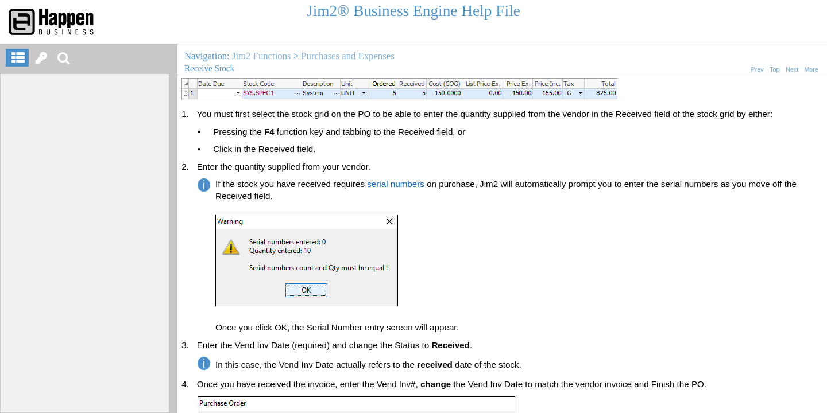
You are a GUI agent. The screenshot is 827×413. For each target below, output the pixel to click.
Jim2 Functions (261, 55)
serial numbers (395, 184)
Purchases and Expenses (347, 55)
